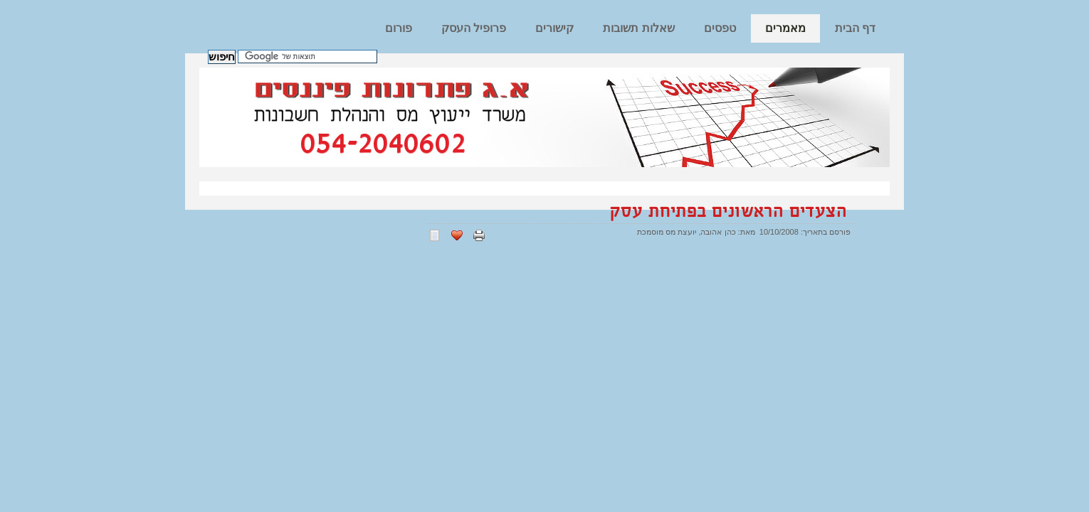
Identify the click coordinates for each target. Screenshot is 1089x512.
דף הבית (855, 28)
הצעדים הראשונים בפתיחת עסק (728, 212)
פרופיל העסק (473, 28)
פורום (398, 28)
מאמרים (785, 28)
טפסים (720, 28)
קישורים (554, 28)
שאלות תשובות (638, 28)
